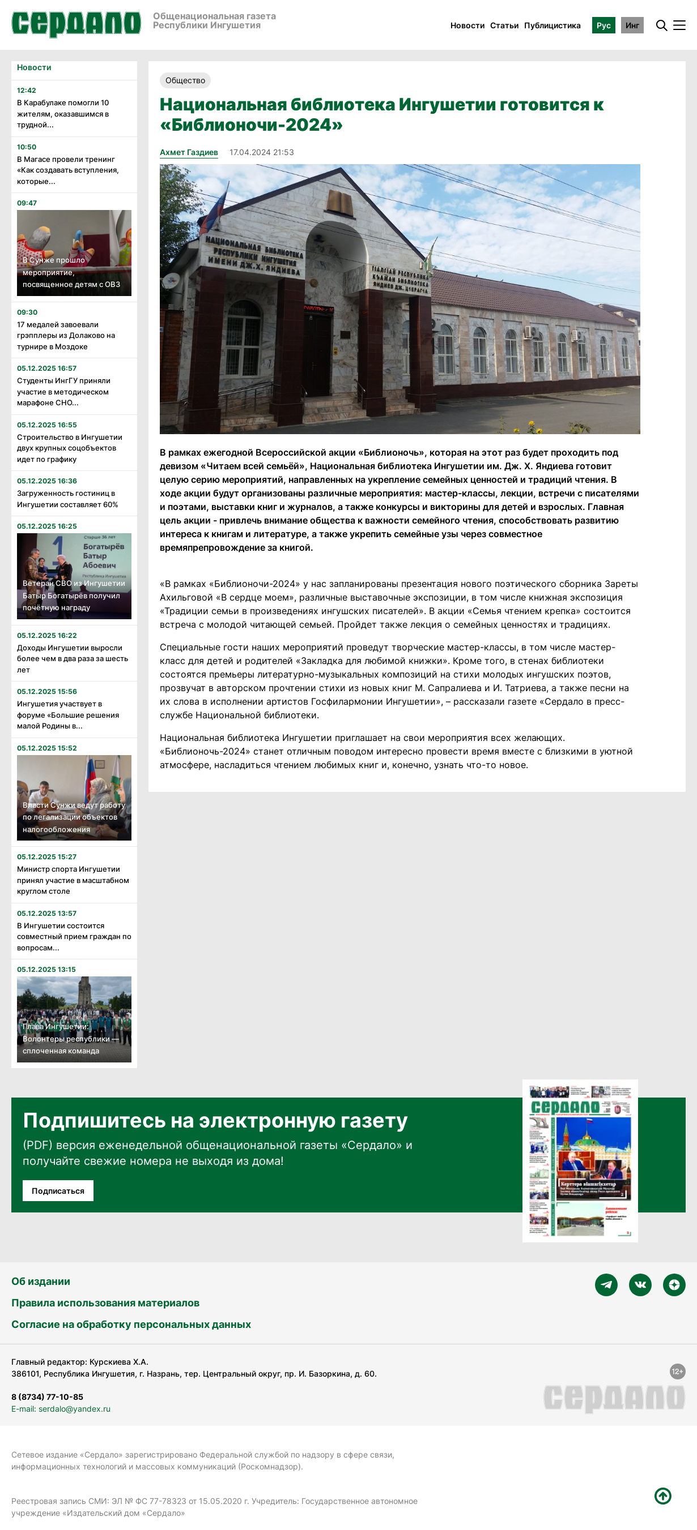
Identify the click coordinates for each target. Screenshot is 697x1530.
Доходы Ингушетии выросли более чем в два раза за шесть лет (72, 658)
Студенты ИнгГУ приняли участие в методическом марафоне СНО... (63, 391)
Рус (604, 25)
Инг (632, 25)
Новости (467, 25)
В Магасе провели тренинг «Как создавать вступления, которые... (68, 170)
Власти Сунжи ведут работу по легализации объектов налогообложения (74, 817)
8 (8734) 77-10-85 (47, 1397)
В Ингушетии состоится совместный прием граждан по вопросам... (74, 936)
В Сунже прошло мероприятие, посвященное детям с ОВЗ (71, 272)
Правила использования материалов (105, 1303)
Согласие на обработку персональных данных (131, 1324)
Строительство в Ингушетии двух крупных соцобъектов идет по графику (69, 448)
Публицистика (552, 25)
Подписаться (58, 1190)
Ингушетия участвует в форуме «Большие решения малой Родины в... (68, 714)
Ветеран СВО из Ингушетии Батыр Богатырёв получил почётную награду (74, 595)
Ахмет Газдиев (189, 152)
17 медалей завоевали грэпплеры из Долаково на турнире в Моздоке (66, 335)
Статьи (504, 25)
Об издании (40, 1281)
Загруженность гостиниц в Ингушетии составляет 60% (67, 498)
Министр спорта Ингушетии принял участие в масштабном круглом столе (73, 879)
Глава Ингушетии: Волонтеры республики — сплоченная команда (71, 1038)
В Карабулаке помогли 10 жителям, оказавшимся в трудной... (63, 113)
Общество (185, 80)
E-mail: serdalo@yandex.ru (60, 1408)
